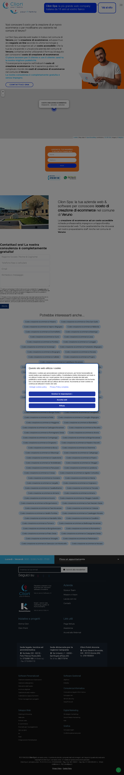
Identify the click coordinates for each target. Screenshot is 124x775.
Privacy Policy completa (59, 387)
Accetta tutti (62, 400)
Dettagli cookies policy (38, 387)
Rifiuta (62, 406)
